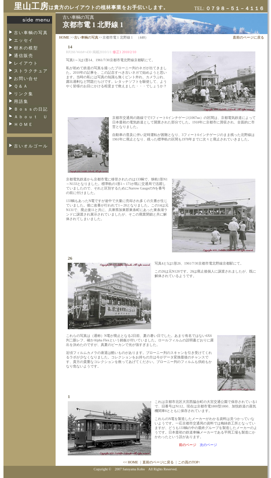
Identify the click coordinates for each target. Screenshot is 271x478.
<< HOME (130, 462)
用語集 (21, 101)
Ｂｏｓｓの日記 (31, 109)
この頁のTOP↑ (189, 462)
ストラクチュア (31, 70)
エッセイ (23, 40)
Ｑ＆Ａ (21, 86)
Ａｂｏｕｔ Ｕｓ (27, 118)
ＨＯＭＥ (23, 124)
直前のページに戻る (248, 37)
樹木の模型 (26, 48)
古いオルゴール (31, 146)
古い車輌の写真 (31, 32)
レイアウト (26, 63)
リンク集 (23, 93)
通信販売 (23, 55)
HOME (64, 37)
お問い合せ (26, 78)
